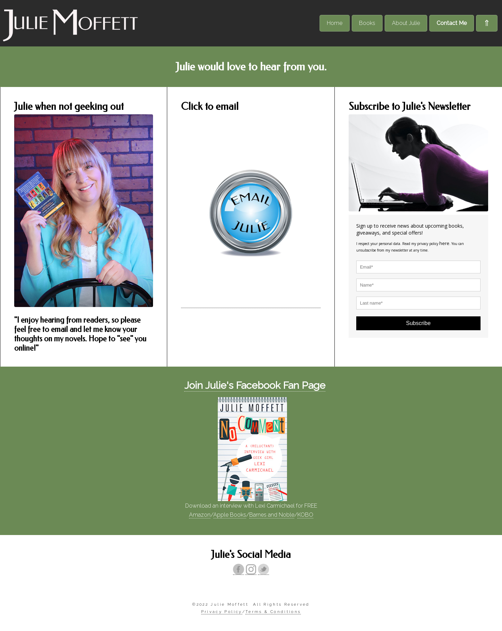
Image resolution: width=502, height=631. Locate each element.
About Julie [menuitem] (406, 23)
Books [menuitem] (367, 23)
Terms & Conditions (273, 611)
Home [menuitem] (334, 23)
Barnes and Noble (271, 514)
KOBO (305, 514)
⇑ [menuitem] (486, 23)
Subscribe (418, 323)
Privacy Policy (221, 611)
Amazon (199, 514)
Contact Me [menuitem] (452, 23)
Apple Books (229, 514)
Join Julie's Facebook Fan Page (254, 385)
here (444, 243)
